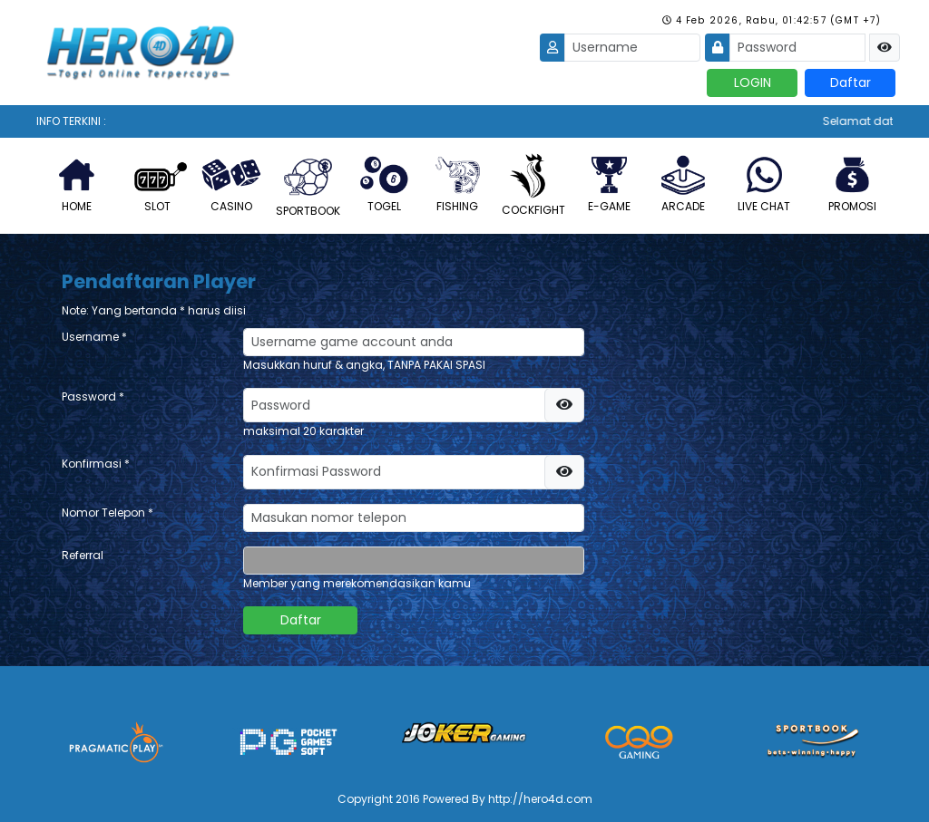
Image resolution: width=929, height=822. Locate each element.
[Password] (797, 48)
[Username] (632, 48)
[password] (411, 405)
